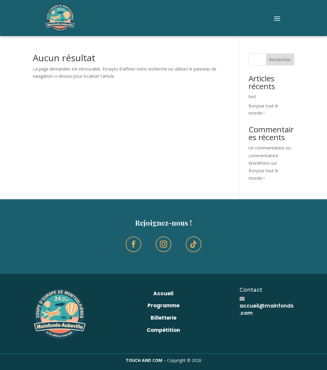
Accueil (163, 293)
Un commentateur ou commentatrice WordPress (270, 155)
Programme (163, 305)
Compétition (163, 330)
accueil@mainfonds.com (267, 309)
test (252, 96)
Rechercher (280, 59)
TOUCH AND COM (144, 360)
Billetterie (163, 317)
